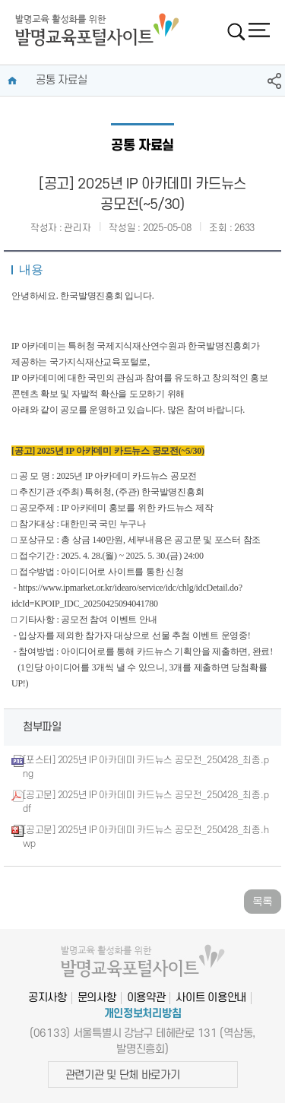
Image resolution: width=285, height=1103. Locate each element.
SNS (274, 81)
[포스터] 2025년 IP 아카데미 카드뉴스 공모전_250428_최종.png (145, 767)
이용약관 (146, 997)
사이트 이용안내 (211, 997)
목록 (262, 901)
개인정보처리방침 (143, 1013)
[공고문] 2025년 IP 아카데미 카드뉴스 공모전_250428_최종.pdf (145, 802)
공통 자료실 (61, 80)
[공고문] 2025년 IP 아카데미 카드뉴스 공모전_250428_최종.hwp (145, 837)
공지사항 (47, 997)
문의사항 (97, 997)
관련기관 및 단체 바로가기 (122, 1075)
